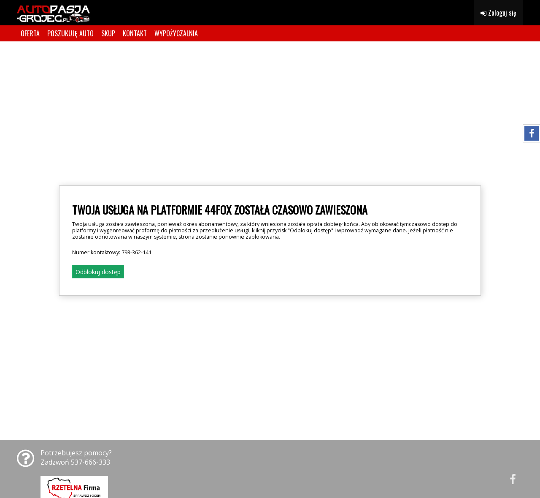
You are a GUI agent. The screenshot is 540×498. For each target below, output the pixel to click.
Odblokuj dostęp (98, 272)
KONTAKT (135, 33)
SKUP (108, 33)
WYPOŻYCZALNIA (176, 33)
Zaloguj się (498, 13)
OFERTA (30, 33)
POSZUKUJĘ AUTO (70, 33)
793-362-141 (136, 252)
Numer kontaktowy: (111, 252)
